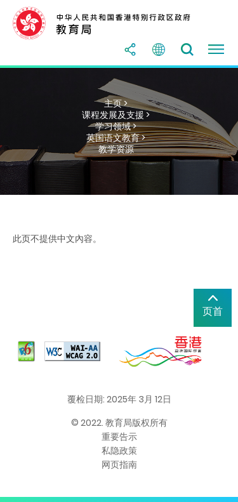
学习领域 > (115, 126)
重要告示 (119, 436)
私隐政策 (119, 450)
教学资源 (116, 149)
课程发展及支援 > (116, 115)
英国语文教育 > (115, 137)
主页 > (116, 103)
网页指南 (119, 464)
